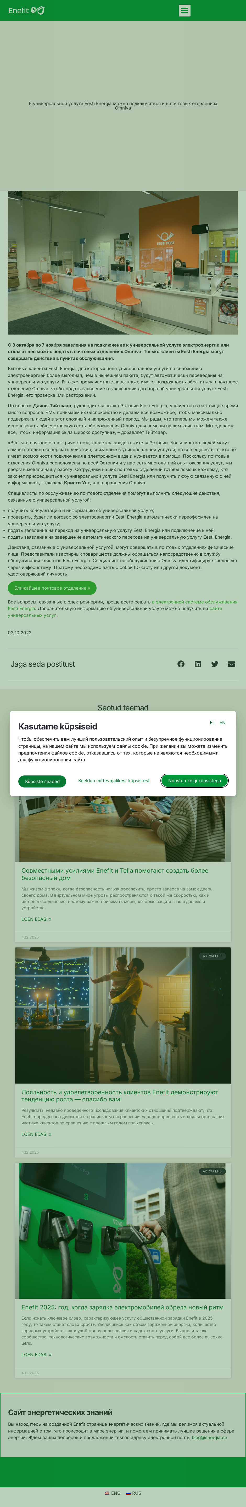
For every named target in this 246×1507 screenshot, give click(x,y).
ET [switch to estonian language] (212, 724)
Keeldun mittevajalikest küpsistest (114, 779)
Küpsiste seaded (42, 779)
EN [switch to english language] (223, 724)
